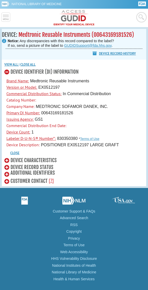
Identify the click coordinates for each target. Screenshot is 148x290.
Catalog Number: (21, 100)
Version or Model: (21, 87)
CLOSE (14, 153)
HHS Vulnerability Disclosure (74, 258)
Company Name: (20, 106)
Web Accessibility (74, 252)
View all (11, 64)
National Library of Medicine (37, 4)
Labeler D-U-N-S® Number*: (31, 138)
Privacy (74, 238)
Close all (28, 64)
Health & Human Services (73, 279)
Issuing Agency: (20, 119)
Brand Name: (17, 80)
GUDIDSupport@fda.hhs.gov (88, 45)
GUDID (74, 18)
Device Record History (117, 53)
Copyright (74, 231)
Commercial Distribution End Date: (36, 125)
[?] (51, 180)
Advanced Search (74, 218)
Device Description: (23, 144)
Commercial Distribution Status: (34, 93)
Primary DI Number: (23, 112)
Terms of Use (89, 139)
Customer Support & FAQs (74, 211)
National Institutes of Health (74, 265)
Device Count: (18, 132)
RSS (74, 225)
